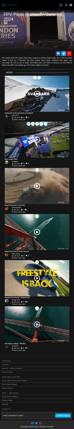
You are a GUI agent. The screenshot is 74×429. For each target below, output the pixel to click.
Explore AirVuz (7, 388)
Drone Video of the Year (11, 377)
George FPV (16, 300)
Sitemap (5, 404)
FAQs (4, 393)
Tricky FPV (15, 115)
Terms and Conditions (10, 397)
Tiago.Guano (16, 254)
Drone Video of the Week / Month (14, 381)
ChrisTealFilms (16, 207)
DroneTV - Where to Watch (12, 368)
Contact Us (6, 409)
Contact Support (63, 415)
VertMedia (15, 161)
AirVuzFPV (15, 346)
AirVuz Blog (6, 361)
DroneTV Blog (7, 372)
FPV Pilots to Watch (9, 384)
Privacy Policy (7, 400)
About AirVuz (14, 393)
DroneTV (5, 365)
